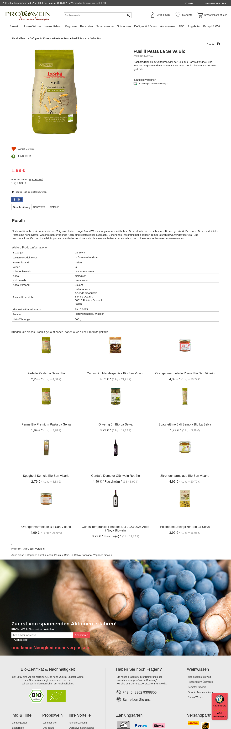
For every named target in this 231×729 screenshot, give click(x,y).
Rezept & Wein (212, 26)
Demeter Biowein (197, 634)
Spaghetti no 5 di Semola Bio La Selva (184, 371)
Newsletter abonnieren (216, 3)
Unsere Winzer (32, 26)
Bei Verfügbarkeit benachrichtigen (153, 87)
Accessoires (167, 26)
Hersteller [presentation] (53, 153)
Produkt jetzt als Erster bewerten (153, 75)
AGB (30, 715)
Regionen (71, 26)
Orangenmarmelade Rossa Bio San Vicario (184, 320)
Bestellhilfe (18, 674)
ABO (181, 26)
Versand (160, 106)
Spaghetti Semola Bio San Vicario (46, 422)
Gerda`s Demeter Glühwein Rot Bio (115, 422)
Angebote (194, 26)
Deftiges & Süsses (145, 26)
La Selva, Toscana (81, 502)
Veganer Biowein (103, 502)
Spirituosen (124, 26)
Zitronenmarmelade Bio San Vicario (184, 422)
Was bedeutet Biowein (200, 623)
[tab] (21, 154)
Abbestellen (21, 587)
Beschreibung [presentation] (21, 154)
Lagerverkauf (50, 685)
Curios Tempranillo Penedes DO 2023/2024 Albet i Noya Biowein (115, 475)
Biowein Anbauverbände (201, 639)
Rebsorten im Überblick (200, 629)
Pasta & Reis (61, 502)
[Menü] (225, 695)
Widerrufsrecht (61, 715)
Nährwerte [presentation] (39, 153)
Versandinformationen (23, 680)
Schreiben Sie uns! (137, 646)
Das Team (48, 674)
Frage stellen (146, 131)
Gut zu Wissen (195, 644)
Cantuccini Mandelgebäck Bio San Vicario (115, 320)
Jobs (45, 680)
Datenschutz (43, 715)
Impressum (18, 715)
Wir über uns (49, 669)
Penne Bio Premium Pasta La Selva (46, 371)
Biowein (14, 26)
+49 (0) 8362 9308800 (136, 639)
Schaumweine (105, 26)
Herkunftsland (52, 26)
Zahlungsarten (20, 669)
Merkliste (187, 14)
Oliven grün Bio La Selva (115, 371)
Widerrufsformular (82, 715)
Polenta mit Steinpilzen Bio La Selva (185, 474)
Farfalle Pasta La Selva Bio (46, 320)
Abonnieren (81, 582)
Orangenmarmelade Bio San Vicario (46, 474)
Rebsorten (86, 26)
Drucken (211, 44)
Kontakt (189, 3)
